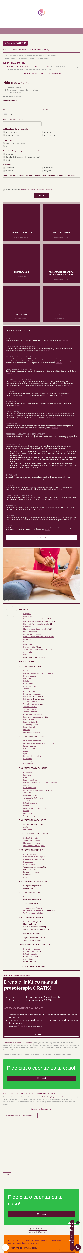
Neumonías (27, 834)
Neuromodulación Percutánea (34, 694)
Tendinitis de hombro (31, 777)
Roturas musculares (30, 752)
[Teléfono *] (24, 150)
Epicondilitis (27, 772)
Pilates (25, 730)
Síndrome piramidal (30, 800)
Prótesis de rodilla (30, 879)
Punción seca (28, 692)
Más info (65, 376)
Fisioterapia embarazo (31, 919)
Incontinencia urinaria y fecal (34, 921)
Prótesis (26, 886)
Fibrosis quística (29, 822)
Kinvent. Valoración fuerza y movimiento (38, 712)
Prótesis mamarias (30, 1030)
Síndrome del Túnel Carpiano (34, 932)
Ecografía (27, 689)
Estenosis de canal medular (33, 935)
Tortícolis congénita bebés (33, 989)
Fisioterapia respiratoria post (34, 819)
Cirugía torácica (29, 839)
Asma (25, 827)
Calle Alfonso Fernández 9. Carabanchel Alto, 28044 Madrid (28, 67)
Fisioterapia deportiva (31, 808)
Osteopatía (27, 728)
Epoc (25, 829)
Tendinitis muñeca (30, 787)
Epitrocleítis (27, 775)
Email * (45, 146)
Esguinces (27, 754)
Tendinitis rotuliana (30, 782)
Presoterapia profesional (32, 710)
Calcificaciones (29, 767)
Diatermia (27, 702)
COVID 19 (50, 819)
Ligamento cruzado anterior (34, 793)
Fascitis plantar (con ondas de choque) (38, 749)
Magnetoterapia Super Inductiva (35, 705)
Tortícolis (26, 876)
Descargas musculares (32, 770)
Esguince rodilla (29, 795)
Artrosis (26, 900)
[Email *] (61, 150)
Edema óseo (28, 881)
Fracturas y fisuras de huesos (34, 884)
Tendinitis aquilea (29, 785)
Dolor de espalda (29, 762)
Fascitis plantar (29, 746)
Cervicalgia (27, 848)
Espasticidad (28, 938)
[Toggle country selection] (6, 150)
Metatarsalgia (28, 889)
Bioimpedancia (29, 717)
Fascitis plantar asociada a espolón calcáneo (40, 858)
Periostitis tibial (29, 803)
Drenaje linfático (29, 723)
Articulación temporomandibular (35, 725)
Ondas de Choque (30, 707)
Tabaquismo (27, 837)
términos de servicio (28, 225)
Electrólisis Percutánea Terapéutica (36, 697)
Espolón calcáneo (30, 856)
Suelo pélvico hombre (31, 916)
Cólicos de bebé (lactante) (33, 984)
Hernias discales (29, 930)
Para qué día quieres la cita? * (14, 155)
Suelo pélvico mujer (30, 914)
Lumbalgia (27, 851)
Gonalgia (26, 861)
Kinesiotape (27, 720)
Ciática (26, 853)
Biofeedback (28, 715)
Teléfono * (6, 146)
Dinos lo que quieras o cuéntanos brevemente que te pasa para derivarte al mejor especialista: (39, 211)
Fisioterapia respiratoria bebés (34, 816)
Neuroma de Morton (30, 940)
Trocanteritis (28, 868)
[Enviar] (41, 231)
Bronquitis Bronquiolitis (32, 832)
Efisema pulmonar (30, 824)
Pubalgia (26, 757)
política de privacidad (44, 225)
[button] (77, 1247)
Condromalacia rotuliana (32, 790)
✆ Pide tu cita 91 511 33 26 (15, 43)
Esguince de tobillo (30, 798)
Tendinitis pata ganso (31, 780)
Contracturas (28, 759)
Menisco (26, 805)
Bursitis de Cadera (30, 871)
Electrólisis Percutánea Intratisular (36, 700)
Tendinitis (26, 764)
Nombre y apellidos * (10, 136)
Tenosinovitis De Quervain (33, 874)
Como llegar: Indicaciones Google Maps (20, 1191)
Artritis (25, 903)
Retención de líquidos (31, 1025)
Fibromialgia (28, 905)
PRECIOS (22, 1101)
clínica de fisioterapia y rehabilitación (50, 1172)
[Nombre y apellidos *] (41, 140)
